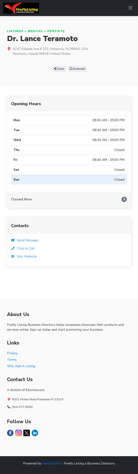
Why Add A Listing (21, 366)
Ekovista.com (51, 463)
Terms (12, 359)
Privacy (12, 353)
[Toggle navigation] (130, 8)
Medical (35, 31)
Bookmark (77, 69)
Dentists (56, 31)
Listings (15, 31)
